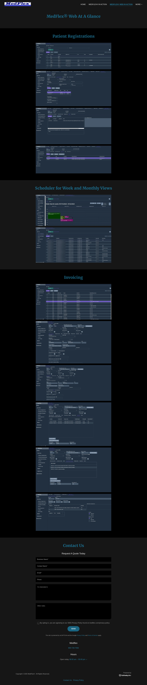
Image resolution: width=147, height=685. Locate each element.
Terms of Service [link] (93, 635)
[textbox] (73, 559)
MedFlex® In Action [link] (98, 4)
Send (73, 629)
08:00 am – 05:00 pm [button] (77, 659)
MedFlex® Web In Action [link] (121, 4)
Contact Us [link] (67, 680)
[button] (139, 4)
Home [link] (83, 4)
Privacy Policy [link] (81, 635)
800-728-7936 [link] (73, 648)
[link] (17, 4)
